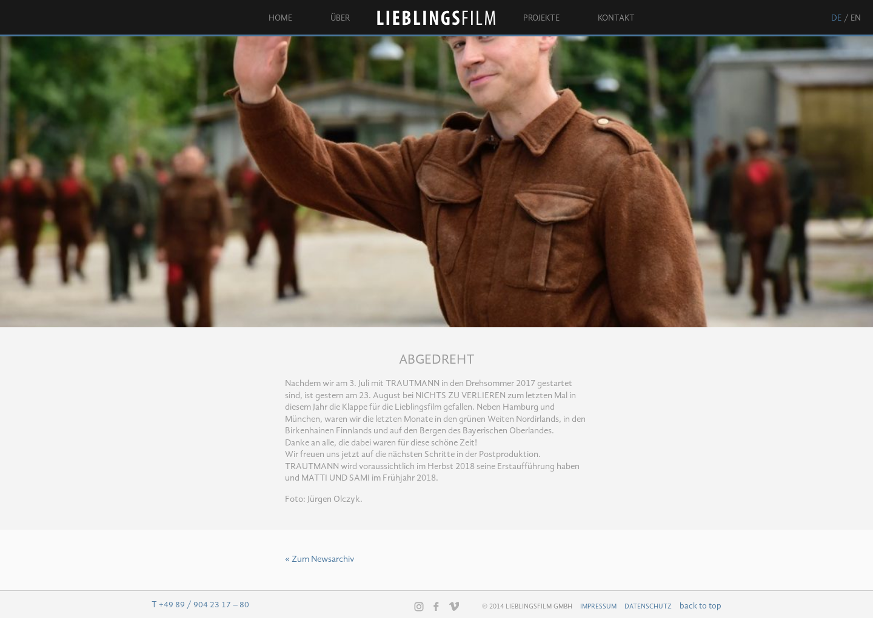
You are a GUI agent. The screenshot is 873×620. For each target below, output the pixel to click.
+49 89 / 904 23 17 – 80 (204, 605)
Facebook (436, 606)
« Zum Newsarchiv (319, 559)
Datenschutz (648, 606)
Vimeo (454, 606)
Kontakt (616, 18)
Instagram (419, 607)
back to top (700, 606)
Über (340, 18)
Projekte (541, 18)
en (856, 18)
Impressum (598, 606)
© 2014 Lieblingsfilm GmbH (527, 606)
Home (280, 18)
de (836, 18)
